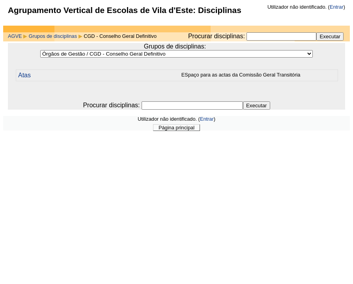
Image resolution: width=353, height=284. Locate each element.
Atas (24, 75)
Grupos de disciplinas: (175, 46)
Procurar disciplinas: (217, 36)
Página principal (176, 128)
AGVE (15, 36)
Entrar (337, 7)
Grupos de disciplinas (53, 36)
